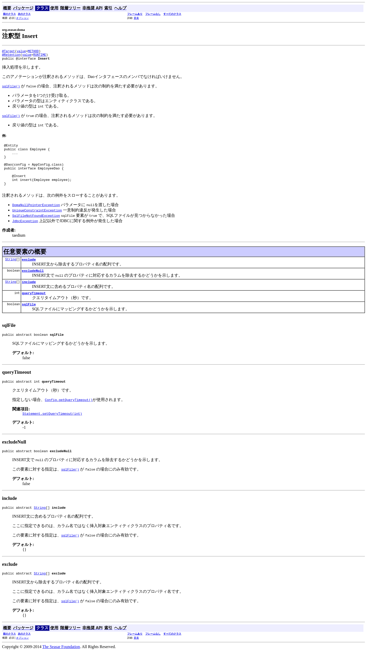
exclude (29, 271)
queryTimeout (34, 307)
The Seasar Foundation (61, 666)
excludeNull (33, 283)
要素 (136, 18)
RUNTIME (39, 56)
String (10, 271)
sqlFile (29, 319)
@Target (8, 52)
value (21, 52)
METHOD (33, 52)
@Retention (11, 56)
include (29, 295)
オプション (22, 18)
